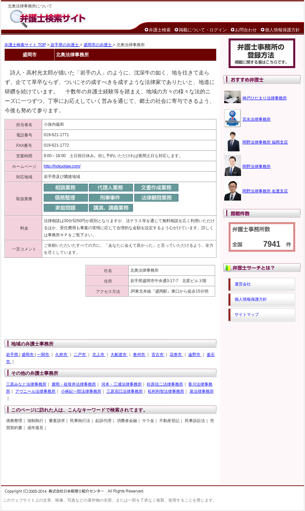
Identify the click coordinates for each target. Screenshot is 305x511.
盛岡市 (28, 354)
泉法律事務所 (202, 391)
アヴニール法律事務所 (35, 391)
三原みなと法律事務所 (26, 384)
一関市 (43, 354)
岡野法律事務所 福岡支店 (265, 142)
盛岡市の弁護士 (98, 44)
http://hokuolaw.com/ (62, 166)
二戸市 (80, 354)
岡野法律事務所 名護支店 (265, 191)
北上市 (98, 354)
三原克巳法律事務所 (124, 391)
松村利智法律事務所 (166, 391)
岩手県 (12, 354)
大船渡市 (119, 354)
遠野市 (194, 354)
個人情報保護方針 (282, 29)
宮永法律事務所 (256, 119)
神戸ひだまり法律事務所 (264, 98)
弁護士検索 (160, 29)
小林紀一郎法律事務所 (81, 391)
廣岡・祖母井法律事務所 (74, 384)
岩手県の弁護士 (64, 44)
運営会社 (243, 284)
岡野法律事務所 (256, 166)
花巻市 (176, 354)
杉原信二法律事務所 (165, 384)
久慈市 (61, 354)
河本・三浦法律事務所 (121, 384)
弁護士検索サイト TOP (25, 44)
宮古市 (158, 354)
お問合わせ (246, 29)
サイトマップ (247, 314)
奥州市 (139, 354)
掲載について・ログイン (203, 29)
